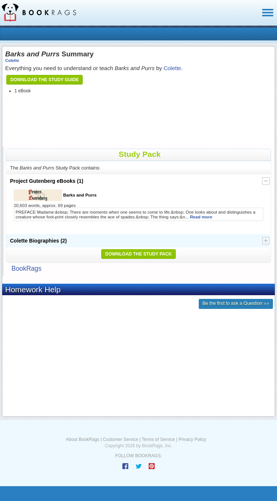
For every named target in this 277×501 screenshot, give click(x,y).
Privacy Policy (192, 439)
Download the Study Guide (44, 79)
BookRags (26, 268)
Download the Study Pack (138, 254)
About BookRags (82, 439)
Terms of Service (158, 439)
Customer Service (120, 439)
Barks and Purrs (55, 195)
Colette (12, 60)
